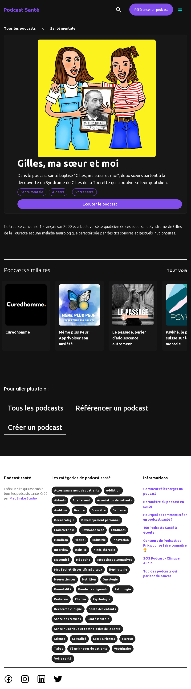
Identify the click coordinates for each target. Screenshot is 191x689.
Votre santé (84, 192)
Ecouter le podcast (100, 204)
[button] (180, 9)
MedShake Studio (23, 498)
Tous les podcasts (20, 28)
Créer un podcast (35, 427)
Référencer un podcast (151, 10)
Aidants (58, 192)
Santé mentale (62, 28)
